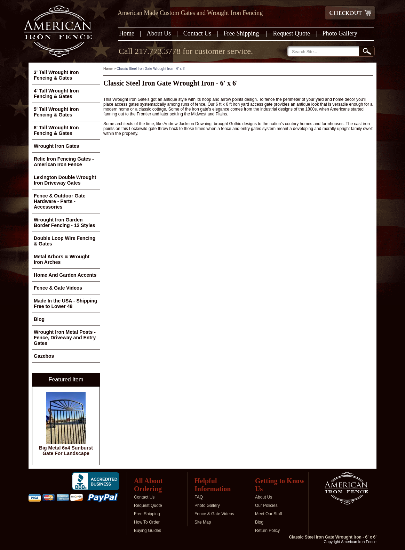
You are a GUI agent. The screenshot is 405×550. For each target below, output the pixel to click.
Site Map (202, 522)
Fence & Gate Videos (58, 288)
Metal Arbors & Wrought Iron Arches (61, 259)
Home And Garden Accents (65, 275)
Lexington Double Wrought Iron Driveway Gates (65, 180)
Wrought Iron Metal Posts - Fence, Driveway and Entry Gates (65, 337)
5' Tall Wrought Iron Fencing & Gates (56, 112)
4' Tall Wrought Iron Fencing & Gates (56, 93)
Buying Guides (147, 530)
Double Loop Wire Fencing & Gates (64, 240)
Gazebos (44, 356)
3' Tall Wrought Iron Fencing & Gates (56, 75)
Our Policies (266, 505)
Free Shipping (242, 33)
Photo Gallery (340, 33)
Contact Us (197, 33)
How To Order (147, 522)
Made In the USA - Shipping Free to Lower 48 (65, 303)
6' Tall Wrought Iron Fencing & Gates (56, 130)
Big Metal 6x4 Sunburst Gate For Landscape (66, 450)
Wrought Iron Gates (56, 146)
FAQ (198, 497)
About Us (159, 33)
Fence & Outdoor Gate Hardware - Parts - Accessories (60, 201)
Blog (39, 319)
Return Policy (267, 530)
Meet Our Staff (268, 513)
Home (126, 33)
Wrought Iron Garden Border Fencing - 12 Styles (64, 222)
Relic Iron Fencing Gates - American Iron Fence (64, 161)
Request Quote (291, 33)
